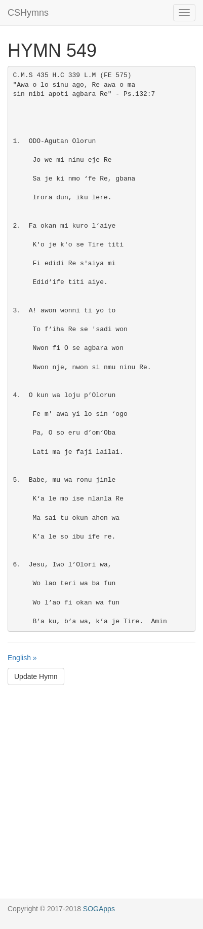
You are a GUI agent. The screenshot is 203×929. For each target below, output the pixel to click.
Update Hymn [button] (36, 676)
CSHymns (28, 13)
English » (22, 658)
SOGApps (99, 909)
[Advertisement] (101, 797)
